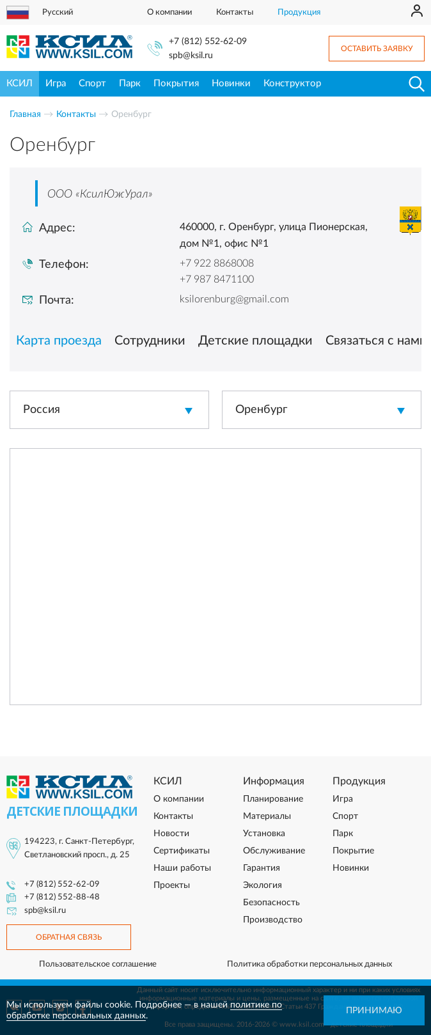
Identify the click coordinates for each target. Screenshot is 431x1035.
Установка (264, 833)
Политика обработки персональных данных (309, 964)
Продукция (299, 12)
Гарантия (261, 868)
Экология (262, 885)
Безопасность (271, 902)
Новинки (231, 83)
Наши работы (182, 868)
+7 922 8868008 (217, 263)
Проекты (171, 885)
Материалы (267, 816)
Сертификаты (181, 850)
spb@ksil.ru (191, 55)
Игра (55, 83)
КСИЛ (19, 83)
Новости (171, 833)
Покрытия (176, 83)
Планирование (273, 799)
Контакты (234, 12)
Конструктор (292, 83)
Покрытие (353, 850)
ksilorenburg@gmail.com (234, 299)
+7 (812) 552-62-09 (208, 41)
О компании (169, 12)
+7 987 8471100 (217, 279)
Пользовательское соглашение (98, 964)
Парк (130, 83)
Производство (272, 919)
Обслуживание (274, 850)
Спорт (92, 83)
